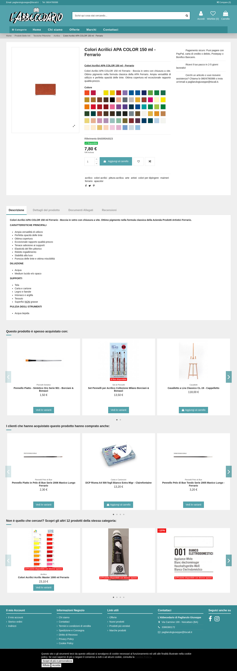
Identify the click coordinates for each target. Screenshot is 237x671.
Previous (8, 377)
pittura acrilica (116, 177)
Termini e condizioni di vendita (75, 626)
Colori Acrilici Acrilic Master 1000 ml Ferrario (43, 577)
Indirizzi (12, 626)
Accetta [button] (56, 665)
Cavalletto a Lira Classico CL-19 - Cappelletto (193, 388)
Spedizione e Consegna (71, 630)
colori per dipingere (148, 177)
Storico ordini (15, 621)
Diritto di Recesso (68, 634)
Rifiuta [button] (46, 665)
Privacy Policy (66, 639)
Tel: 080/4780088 (50, 2)
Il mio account (15, 617)
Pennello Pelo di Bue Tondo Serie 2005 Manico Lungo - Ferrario (193, 484)
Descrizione (16, 210)
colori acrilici (100, 177)
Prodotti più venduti (119, 626)
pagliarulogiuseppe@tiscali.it (177, 632)
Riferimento (91, 138)
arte (127, 177)
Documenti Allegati (80, 210)
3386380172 (168, 627)
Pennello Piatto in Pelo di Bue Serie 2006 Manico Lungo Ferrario (43, 484)
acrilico (88, 177)
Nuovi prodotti (116, 621)
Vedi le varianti (43, 410)
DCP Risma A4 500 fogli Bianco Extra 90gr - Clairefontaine (118, 482)
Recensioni (109, 210)
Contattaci (64, 621)
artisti (134, 177)
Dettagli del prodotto (46, 210)
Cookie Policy (66, 643)
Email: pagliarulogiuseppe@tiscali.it (22, 2)
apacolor (98, 181)
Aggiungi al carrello (115, 161)
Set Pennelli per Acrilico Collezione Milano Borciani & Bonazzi (118, 389)
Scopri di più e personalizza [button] (57, 661)
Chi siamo (64, 617)
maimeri (164, 177)
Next (229, 377)
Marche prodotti (117, 630)
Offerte (113, 617)
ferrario (88, 181)
